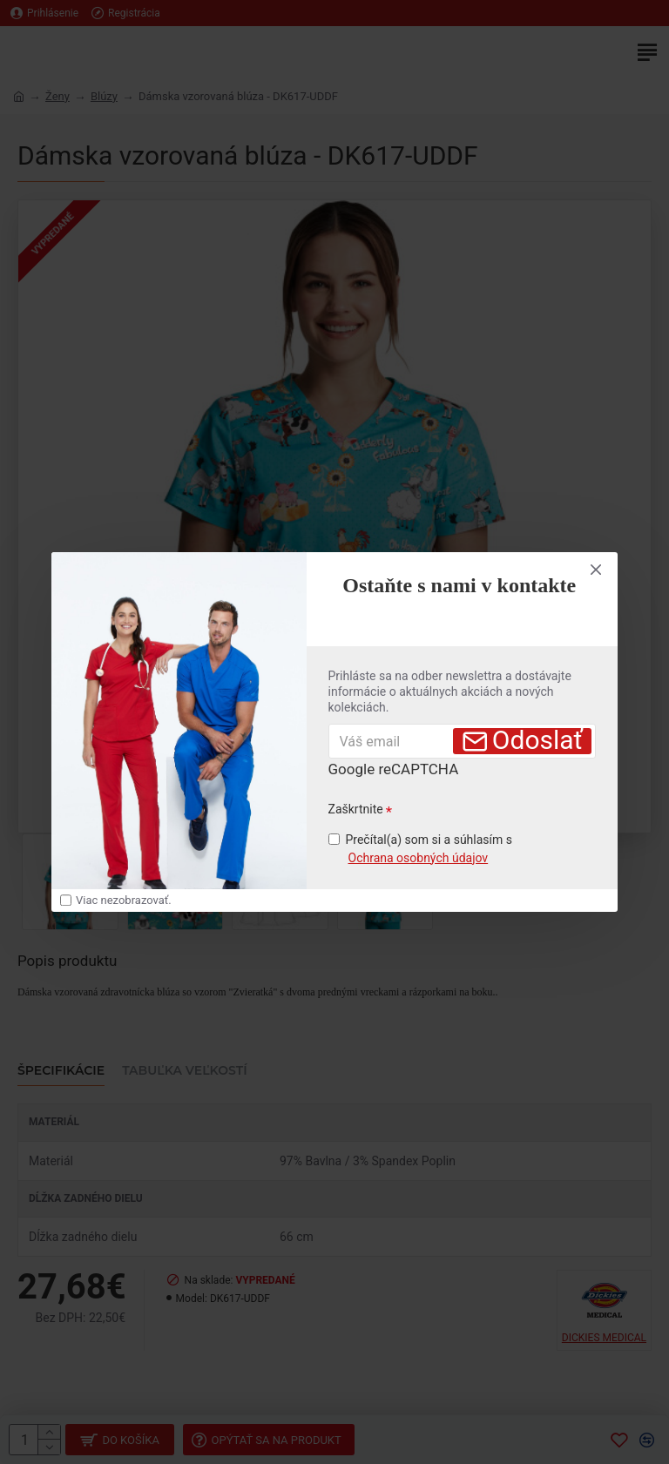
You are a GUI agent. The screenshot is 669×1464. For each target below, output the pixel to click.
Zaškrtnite (355, 809)
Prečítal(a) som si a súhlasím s (420, 850)
